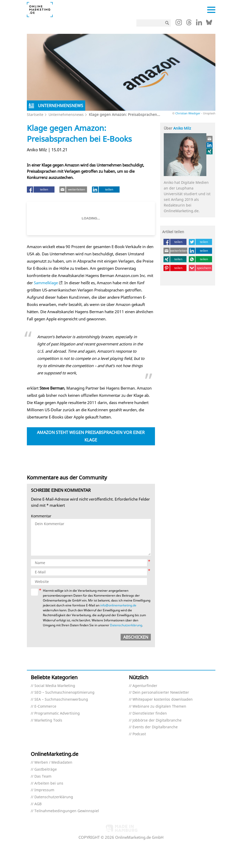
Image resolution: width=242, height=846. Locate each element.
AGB (38, 804)
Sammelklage (46, 282)
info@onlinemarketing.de (118, 605)
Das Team (42, 776)
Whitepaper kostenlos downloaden (162, 699)
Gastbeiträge (45, 769)
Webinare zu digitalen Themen (159, 706)
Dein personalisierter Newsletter (160, 692)
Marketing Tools (48, 720)
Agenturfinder (144, 686)
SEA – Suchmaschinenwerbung (61, 699)
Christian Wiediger (187, 113)
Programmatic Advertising (57, 713)
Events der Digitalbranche (155, 727)
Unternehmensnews (66, 114)
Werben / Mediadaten (53, 762)
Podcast (139, 734)
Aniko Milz (182, 128)
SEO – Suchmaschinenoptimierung (64, 692)
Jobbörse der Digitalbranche (157, 720)
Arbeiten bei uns (48, 783)
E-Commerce (45, 706)
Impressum (44, 790)
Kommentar (41, 516)
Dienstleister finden (149, 713)
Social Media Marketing (54, 686)
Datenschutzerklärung (126, 625)
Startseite (35, 114)
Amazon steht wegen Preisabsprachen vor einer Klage (91, 436)
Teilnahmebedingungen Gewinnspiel (66, 811)
